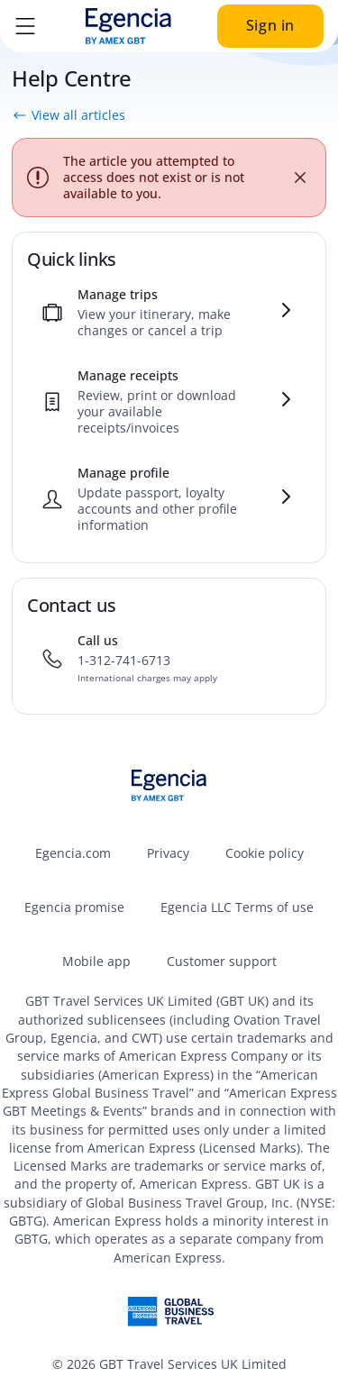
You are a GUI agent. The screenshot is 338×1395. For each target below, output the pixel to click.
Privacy (168, 853)
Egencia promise (74, 907)
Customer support (222, 961)
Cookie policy (264, 853)
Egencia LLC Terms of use (237, 907)
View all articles (68, 115)
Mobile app (96, 961)
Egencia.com (73, 853)
